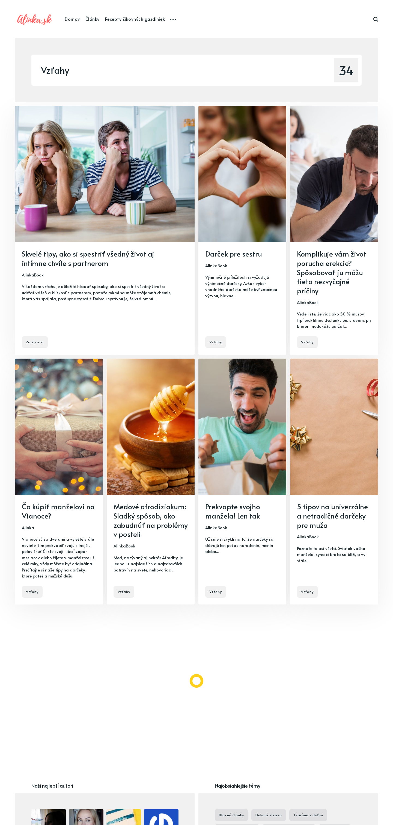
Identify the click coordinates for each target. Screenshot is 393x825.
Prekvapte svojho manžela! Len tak (232, 510)
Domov (72, 19)
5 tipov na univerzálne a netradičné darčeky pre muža (332, 515)
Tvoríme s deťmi (308, 814)
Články (92, 19)
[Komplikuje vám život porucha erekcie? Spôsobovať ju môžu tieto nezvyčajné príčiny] (334, 230)
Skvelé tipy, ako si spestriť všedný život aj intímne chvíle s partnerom (88, 258)
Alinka (28, 527)
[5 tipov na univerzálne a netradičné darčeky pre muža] (334, 481)
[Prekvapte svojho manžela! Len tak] (242, 481)
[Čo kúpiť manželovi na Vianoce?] (59, 481)
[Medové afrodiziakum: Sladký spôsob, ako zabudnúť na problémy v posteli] (151, 481)
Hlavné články (231, 814)
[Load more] (196, 681)
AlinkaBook (33, 275)
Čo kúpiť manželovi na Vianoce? (58, 510)
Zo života (35, 341)
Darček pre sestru (233, 253)
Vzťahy (215, 341)
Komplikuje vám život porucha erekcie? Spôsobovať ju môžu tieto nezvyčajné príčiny (331, 272)
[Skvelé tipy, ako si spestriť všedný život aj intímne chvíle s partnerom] (105, 230)
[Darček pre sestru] (242, 230)
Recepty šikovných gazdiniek (135, 19)
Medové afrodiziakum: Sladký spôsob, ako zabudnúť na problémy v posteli (151, 520)
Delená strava (268, 814)
